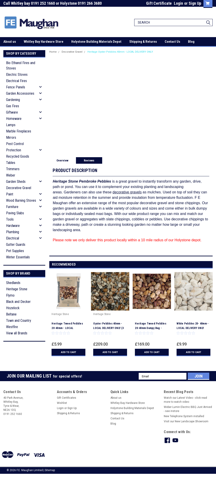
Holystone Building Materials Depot (96, 42)
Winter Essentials (18, 257)
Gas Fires (12, 106)
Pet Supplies (15, 251)
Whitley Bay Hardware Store (43, 42)
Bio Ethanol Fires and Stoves (20, 65)
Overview (62, 160)
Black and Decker (18, 302)
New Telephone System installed (184, 416)
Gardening (13, 100)
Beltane (11, 314)
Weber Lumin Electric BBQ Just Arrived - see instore (188, 409)
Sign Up (195, 3)
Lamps (10, 125)
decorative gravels (127, 192)
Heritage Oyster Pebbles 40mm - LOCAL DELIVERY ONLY (120, 51)
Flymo (10, 295)
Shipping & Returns (143, 42)
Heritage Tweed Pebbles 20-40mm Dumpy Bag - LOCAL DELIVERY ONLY (150, 328)
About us (9, 42)
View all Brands (16, 333)
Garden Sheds (16, 181)
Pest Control (15, 144)
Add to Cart (68, 352)
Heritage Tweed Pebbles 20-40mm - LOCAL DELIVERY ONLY (67, 328)
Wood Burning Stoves (21, 200)
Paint (9, 194)
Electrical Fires (16, 81)
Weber (10, 175)
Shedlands (13, 283)
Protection (13, 150)
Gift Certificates (66, 397)
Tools (10, 219)
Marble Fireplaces (18, 131)
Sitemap (50, 470)
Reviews (89, 160)
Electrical (12, 238)
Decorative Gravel (18, 188)
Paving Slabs (15, 213)
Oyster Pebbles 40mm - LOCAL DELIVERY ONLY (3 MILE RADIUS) (108, 328)
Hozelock (12, 308)
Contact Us (172, 42)
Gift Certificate (159, 3)
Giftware (12, 112)
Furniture (12, 207)
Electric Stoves (17, 74)
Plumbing (12, 232)
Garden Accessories (20, 93)
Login (178, 3)
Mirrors (11, 137)
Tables (10, 163)
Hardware (13, 226)
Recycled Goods (17, 156)
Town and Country (18, 320)
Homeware (14, 118)
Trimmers (12, 169)
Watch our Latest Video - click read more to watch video (185, 399)
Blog (191, 42)
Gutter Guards (15, 244)
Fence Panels (15, 87)
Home (53, 51)
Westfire (12, 327)
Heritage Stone (16, 289)
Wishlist (62, 403)
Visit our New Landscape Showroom (186, 421)
